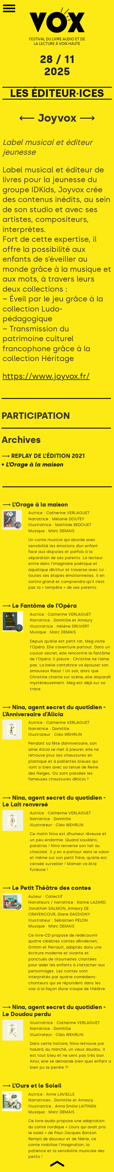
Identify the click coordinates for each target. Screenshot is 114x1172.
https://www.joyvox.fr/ (46, 376)
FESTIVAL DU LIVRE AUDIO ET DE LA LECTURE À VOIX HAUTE (57, 41)
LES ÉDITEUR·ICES (57, 93)
